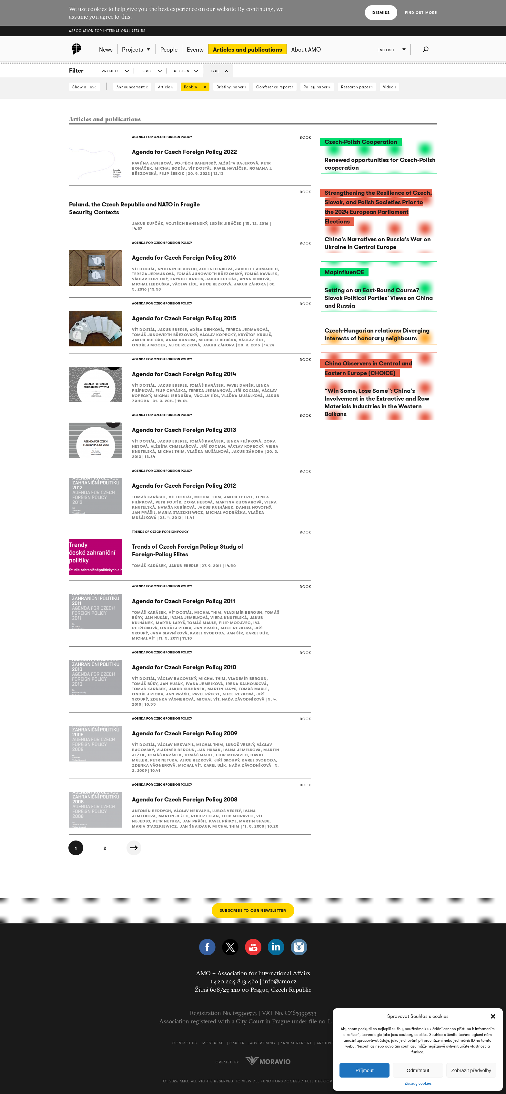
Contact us (184, 1043)
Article (165, 87)
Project (111, 71)
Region (181, 71)
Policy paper (317, 87)
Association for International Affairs (107, 30)
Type (215, 71)
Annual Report (295, 1043)
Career (237, 1043)
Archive (325, 1043)
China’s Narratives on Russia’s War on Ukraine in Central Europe (378, 243)
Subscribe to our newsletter (253, 910)
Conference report (274, 87)
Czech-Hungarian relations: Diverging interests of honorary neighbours (377, 334)
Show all (84, 87)
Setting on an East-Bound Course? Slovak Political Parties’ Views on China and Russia (379, 298)
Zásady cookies (418, 1083)
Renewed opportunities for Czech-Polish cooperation (380, 164)
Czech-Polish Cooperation (361, 142)
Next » (133, 847)
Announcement (132, 87)
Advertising (262, 1043)
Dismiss (381, 12)
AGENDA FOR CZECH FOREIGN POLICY (162, 136)
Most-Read (213, 1043)
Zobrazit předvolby (471, 1070)
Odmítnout (418, 1070)
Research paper (357, 87)
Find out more (421, 12)
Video (389, 87)
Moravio (267, 1061)
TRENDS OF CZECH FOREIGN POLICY (160, 531)
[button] (493, 1016)
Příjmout (365, 1070)
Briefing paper (231, 87)
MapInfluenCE (344, 272)
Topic (147, 71)
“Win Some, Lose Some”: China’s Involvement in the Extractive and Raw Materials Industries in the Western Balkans (377, 402)
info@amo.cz (280, 981)
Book (194, 87)
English (386, 50)
